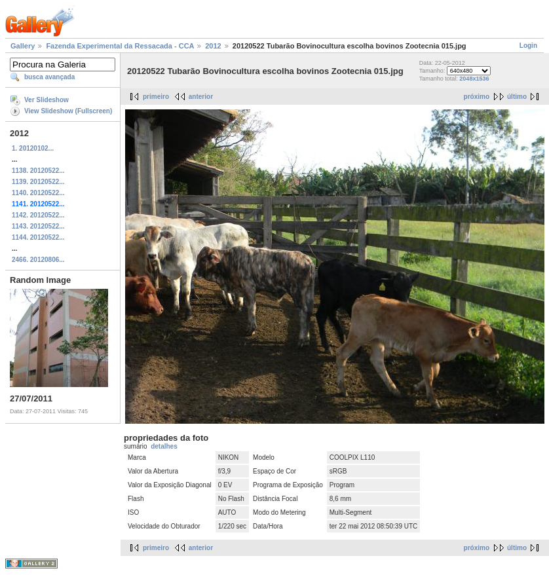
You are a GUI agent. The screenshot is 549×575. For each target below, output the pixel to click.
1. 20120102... (33, 148)
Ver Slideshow (46, 99)
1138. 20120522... (38, 170)
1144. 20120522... (38, 237)
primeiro (156, 96)
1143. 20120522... (38, 226)
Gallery (22, 46)
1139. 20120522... (38, 181)
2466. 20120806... (38, 259)
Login (528, 45)
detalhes (164, 446)
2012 (213, 46)
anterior (201, 96)
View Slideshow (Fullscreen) (68, 111)
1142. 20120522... (38, 215)
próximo (476, 96)
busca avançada (49, 77)
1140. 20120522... (38, 192)
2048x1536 (474, 78)
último (517, 96)
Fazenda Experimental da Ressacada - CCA (120, 46)
